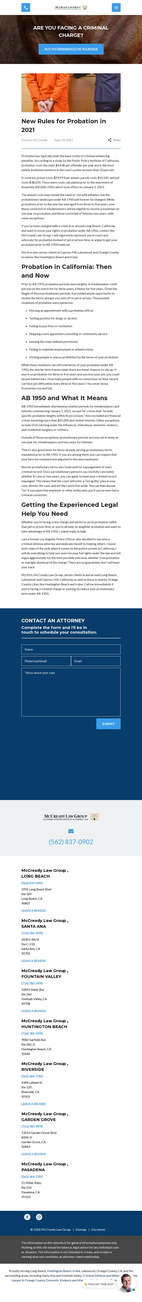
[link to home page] (71, 7)
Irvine (76, 1271)
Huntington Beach (59, 1271)
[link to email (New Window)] (71, 831)
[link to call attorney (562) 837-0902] (25, 7)
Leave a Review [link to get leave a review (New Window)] (33, 910)
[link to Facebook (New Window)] (27, 1217)
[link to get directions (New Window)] (47, 896)
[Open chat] (126, 1282)
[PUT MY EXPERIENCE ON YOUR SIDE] (71, 49)
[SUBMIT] (108, 723)
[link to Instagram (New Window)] (39, 1217)
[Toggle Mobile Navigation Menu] (116, 7)
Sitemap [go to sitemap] (80, 1229)
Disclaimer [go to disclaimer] (98, 1229)
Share (114, 140)
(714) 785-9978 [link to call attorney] (32, 933)
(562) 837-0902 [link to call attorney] (32, 883)
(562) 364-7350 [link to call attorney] (32, 1076)
